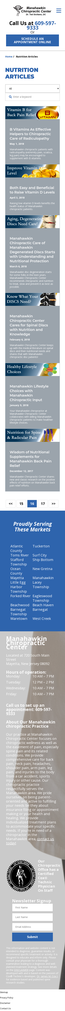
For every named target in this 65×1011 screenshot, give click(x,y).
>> (53, 503)
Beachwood (19, 605)
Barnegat (40, 609)
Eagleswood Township (42, 598)
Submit (32, 937)
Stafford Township (18, 562)
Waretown (18, 618)
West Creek (42, 618)
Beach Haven (43, 605)
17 (43, 503)
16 (32, 503)
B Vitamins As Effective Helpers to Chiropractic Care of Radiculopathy (30, 134)
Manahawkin (43, 577)
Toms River (19, 555)
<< (10, 503)
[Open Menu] (59, 10)
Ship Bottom (43, 559)
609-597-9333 (41, 25)
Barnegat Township (18, 611)
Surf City (40, 555)
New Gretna (42, 568)
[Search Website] (10, 96)
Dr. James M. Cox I (47, 976)
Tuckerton (41, 546)
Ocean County (16, 571)
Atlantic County (16, 548)
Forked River (20, 596)
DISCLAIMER (21, 970)
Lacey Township (41, 584)
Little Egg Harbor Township (18, 587)
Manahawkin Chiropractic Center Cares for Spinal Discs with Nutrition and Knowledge (29, 325)
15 (21, 503)
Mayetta (17, 577)
